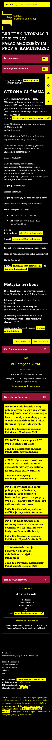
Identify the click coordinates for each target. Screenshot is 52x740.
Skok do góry (41, 341)
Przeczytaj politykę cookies (22, 710)
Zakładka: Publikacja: (26, 419)
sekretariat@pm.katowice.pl (27, 239)
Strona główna (31, 80)
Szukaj (11, 5)
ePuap (24, 688)
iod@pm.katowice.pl (16, 269)
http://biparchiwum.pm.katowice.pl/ (31, 118)
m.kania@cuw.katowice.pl (27, 265)
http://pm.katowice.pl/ (31, 233)
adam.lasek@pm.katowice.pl (29, 613)
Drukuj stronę (22, 341)
